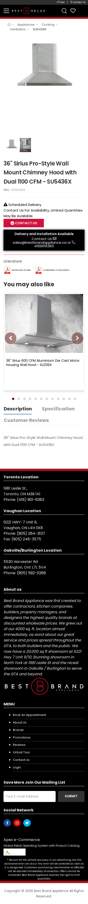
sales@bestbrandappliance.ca (39, 242)
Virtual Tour (21, 752)
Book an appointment (29, 715)
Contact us (21, 760)
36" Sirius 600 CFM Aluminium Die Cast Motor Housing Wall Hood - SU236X (43, 362)
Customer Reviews (26, 420)
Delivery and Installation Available (44, 234)
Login (17, 767)
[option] (44, 65)
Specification (58, 408)
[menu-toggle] (6, 11)
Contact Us (25, 223)
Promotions (22, 737)
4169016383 (44, 246)
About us (20, 722)
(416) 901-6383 (30, 499)
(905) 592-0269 (31, 573)
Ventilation (18, 29)
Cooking (48, 24)
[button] (13, 399)
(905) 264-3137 (31, 533)
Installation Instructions (56, 270)
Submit (71, 796)
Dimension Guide (21, 270)
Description (18, 408)
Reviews (19, 745)
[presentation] (10, 338)
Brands (18, 730)
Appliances (26, 24)
